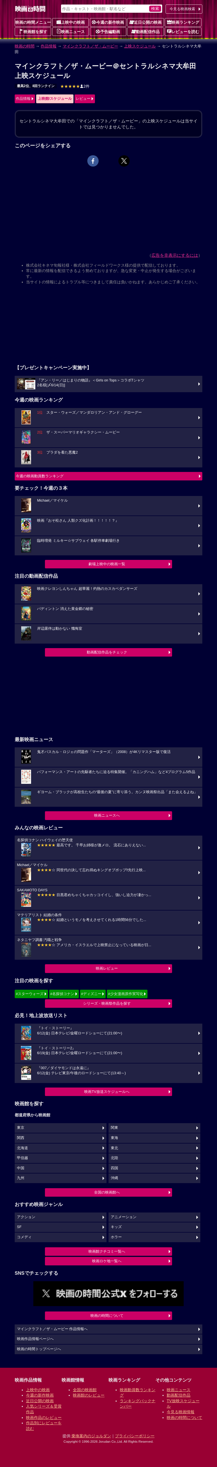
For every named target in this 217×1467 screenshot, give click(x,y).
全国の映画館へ (107, 1192)
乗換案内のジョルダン (91, 1436)
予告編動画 (108, 31)
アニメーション (123, 1217)
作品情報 (49, 46)
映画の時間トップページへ (39, 1349)
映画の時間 (24, 46)
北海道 (22, 1148)
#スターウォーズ (30, 994)
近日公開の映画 (145, 22)
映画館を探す (33, 31)
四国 (114, 1168)
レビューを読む (183, 31)
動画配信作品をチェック (107, 652)
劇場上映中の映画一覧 (106, 564)
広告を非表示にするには (174, 255)
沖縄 (114, 1178)
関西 (20, 1138)
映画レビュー (107, 968)
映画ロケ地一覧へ (106, 1261)
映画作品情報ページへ (35, 1339)
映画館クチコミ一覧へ (106, 1251)
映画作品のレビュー (44, 1417)
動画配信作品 (145, 31)
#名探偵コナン (62, 994)
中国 (20, 1168)
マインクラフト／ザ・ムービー (90, 46)
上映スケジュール (140, 46)
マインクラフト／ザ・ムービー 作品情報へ (52, 1329)
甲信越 (22, 1158)
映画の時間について (106, 1315)
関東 (114, 1128)
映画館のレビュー (89, 1395)
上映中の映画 (71, 22)
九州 (20, 1178)
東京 (20, 1128)
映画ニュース (71, 31)
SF (19, 1227)
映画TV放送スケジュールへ (106, 1092)
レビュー (83, 98)
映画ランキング (183, 22)
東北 (114, 1148)
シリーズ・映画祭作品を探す (107, 1003)
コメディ (24, 1237)
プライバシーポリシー (135, 1436)
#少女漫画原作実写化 (125, 994)
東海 (114, 1138)
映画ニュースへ (107, 815)
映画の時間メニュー (33, 22)
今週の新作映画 (108, 22)
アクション (26, 1217)
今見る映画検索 (182, 9)
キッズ (116, 1227)
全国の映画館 (85, 1390)
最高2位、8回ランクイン (36, 86)
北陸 (114, 1158)
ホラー (116, 1237)
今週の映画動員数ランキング (40, 476)
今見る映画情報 (180, 1412)
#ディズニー (91, 994)
